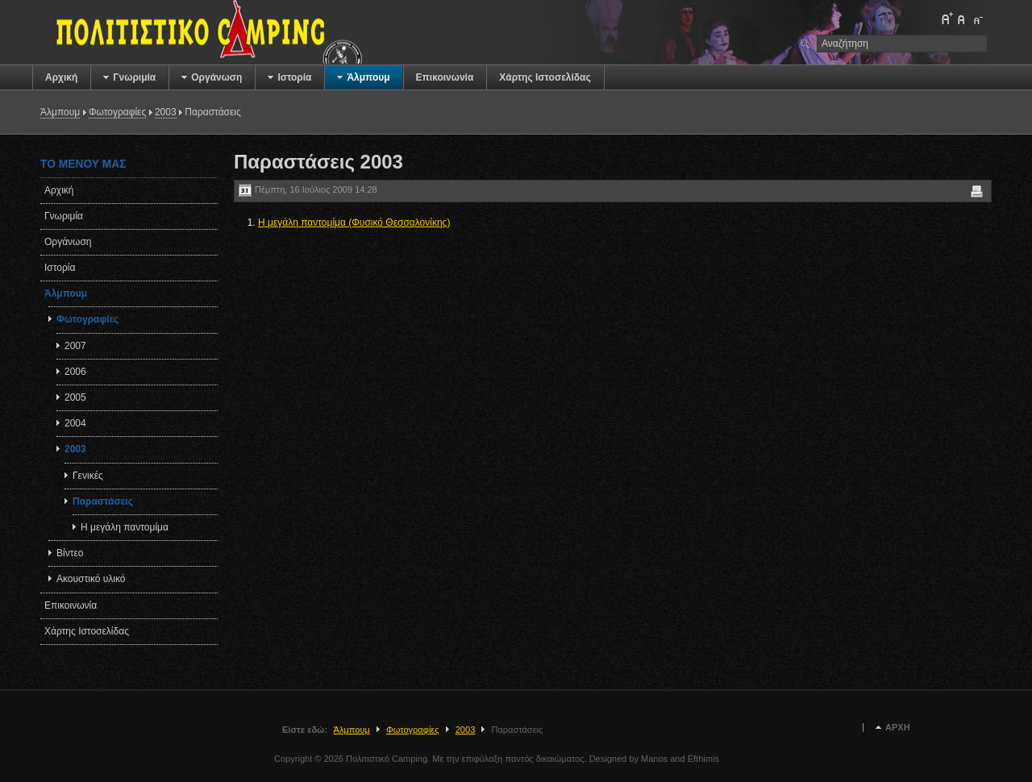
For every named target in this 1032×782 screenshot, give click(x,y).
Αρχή (897, 727)
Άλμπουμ (60, 112)
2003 (166, 112)
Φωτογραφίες (117, 112)
